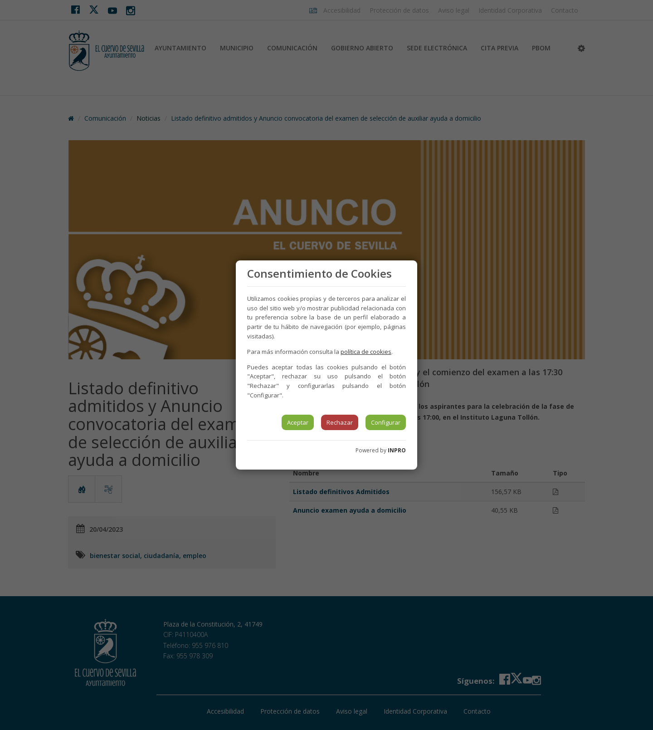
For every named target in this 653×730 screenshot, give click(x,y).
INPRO (397, 450)
